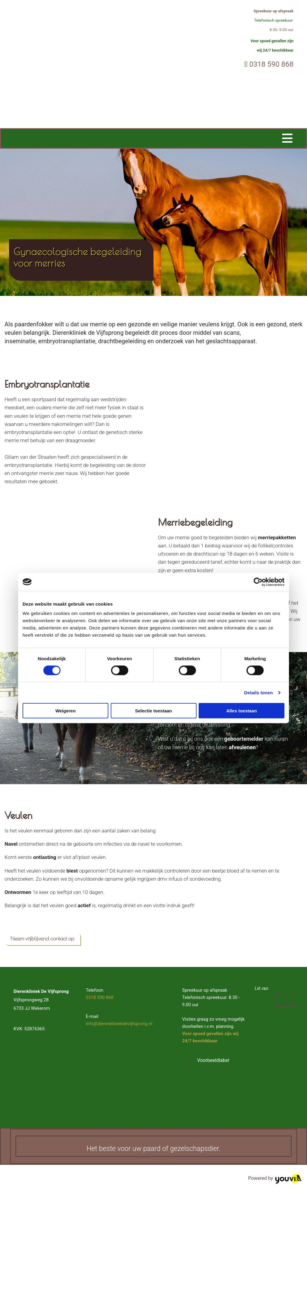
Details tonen (258, 692)
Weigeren (65, 710)
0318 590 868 (271, 64)
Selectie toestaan (153, 710)
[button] (42, 938)
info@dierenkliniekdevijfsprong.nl (119, 1023)
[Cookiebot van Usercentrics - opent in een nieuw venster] (258, 581)
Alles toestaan (241, 710)
